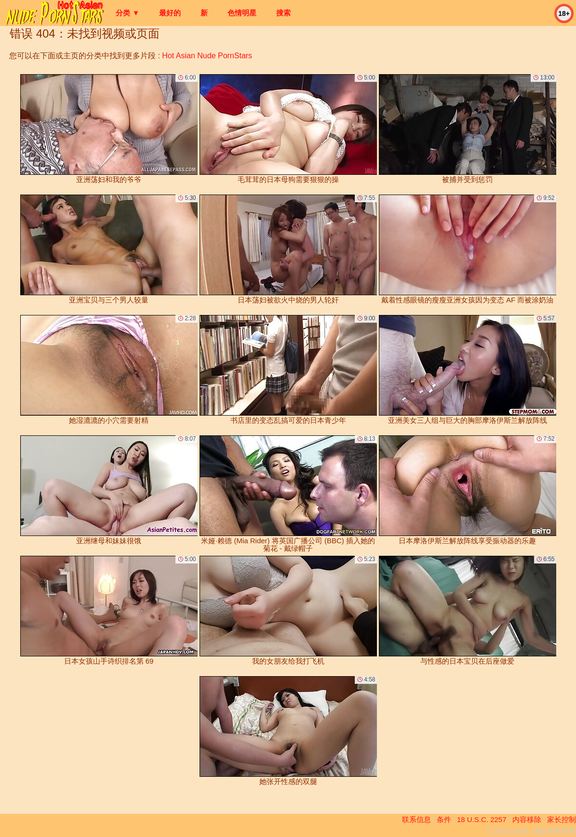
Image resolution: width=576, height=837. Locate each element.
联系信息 (416, 819)
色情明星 (242, 13)
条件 (444, 819)
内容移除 (526, 819)
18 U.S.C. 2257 (482, 819)
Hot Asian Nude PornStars (207, 56)
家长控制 (561, 819)
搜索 (283, 13)
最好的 (170, 13)
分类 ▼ (127, 13)
